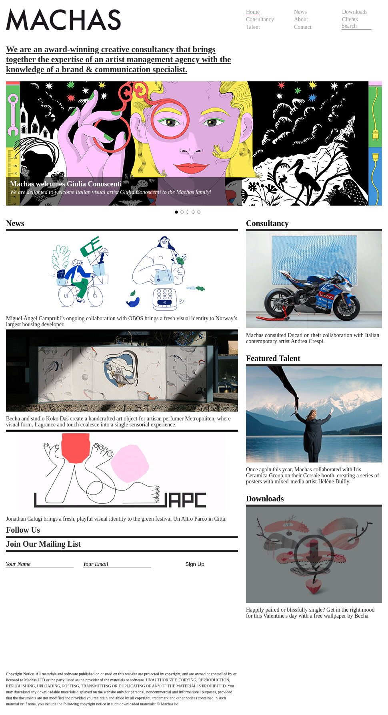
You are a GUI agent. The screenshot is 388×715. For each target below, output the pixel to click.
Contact (303, 27)
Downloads (355, 12)
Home (253, 12)
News (300, 12)
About (301, 19)
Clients (350, 19)
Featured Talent (273, 358)
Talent (253, 27)
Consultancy (260, 19)
